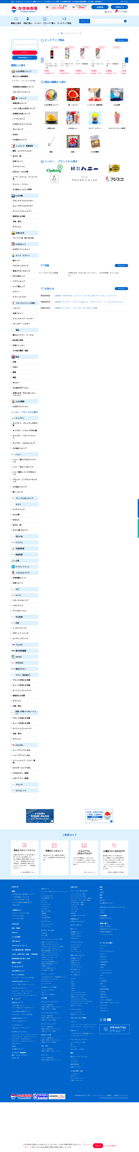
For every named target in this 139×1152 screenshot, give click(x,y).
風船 (14, 427)
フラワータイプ (76, 986)
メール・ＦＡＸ (112, 916)
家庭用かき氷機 (19, 266)
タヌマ (16, 554)
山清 (15, 610)
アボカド (44, 965)
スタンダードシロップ (21, 141)
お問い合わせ (123, 1)
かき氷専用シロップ (21, 121)
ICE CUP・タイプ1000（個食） (81, 950)
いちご (44, 950)
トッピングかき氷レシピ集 (20, 949)
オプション (17, 276)
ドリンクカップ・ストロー (23, 368)
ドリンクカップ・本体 (78, 1092)
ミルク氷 (74, 956)
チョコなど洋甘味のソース (50, 1011)
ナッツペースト (47, 1033)
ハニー (16, 504)
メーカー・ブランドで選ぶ (44, 21)
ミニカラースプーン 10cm (79, 1053)
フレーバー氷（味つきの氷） (24, 287)
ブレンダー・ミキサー (21, 373)
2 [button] (64, 83)
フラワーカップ (19, 331)
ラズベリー (45, 959)
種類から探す (16, 21)
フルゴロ (17, 694)
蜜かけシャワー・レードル (23, 384)
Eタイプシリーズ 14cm (78, 1044)
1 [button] (62, 83)
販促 (15, 406)
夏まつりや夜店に (106, 976)
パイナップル (46, 954)
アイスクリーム (19, 216)
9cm (72, 1031)
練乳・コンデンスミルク (22, 200)
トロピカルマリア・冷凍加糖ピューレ (54, 1027)
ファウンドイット (21, 616)
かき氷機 (17, 245)
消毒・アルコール (76, 1130)
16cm (73, 1040)
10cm (73, 1034)
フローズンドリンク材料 (23, 353)
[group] (52, 109)
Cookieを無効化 (110, 1145)
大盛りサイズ (75, 1012)
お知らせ (15, 936)
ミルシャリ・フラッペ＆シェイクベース (25, 1084)
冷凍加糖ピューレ (19, 627)
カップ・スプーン (21, 305)
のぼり (15, 417)
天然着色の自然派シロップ (23, 136)
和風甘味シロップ (19, 153)
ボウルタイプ (75, 988)
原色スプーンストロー (78, 1064)
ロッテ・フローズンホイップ (51, 998)
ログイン (108, 12)
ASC (15, 639)
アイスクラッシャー (77, 1128)
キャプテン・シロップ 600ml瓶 (25, 480)
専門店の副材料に (106, 981)
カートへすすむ (121, 12)
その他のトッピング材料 (22, 239)
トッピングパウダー (48, 1040)
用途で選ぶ (27, 21)
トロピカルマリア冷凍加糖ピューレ (82, 1083)
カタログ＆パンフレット (19, 995)
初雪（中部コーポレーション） (24, 762)
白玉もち (16, 569)
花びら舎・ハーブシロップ (20, 1077)
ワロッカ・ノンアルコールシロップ (25, 530)
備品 (15, 379)
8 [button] (77, 83)
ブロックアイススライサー (23, 250)
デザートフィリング (20, 683)
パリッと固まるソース (49, 1018)
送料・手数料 (16, 978)
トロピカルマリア (21, 622)
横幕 (14, 422)
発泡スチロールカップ (21, 320)
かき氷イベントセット (21, 299)
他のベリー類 (46, 961)
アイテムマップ (17, 1016)
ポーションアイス (47, 974)
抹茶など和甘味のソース (49, 1013)
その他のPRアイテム (21, 437)
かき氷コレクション (20, 456)
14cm (73, 1038)
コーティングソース (20, 688)
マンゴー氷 (74, 959)
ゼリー (44, 1042)
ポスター (16, 432)
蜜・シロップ (19, 148)
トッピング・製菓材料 (22, 195)
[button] (126, 110)
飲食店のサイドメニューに (108, 979)
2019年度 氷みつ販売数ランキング (23, 944)
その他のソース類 (47, 1020)
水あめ (15, 184)
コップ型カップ (19, 336)
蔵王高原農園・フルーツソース (51, 1000)
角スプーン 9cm (76, 1055)
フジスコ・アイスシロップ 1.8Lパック (24, 1045)
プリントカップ (76, 1001)
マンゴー (44, 952)
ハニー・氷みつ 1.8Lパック (23, 516)
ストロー (74, 1096)
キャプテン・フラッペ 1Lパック (24, 486)
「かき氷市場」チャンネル (20, 947)
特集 (13, 941)
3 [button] (66, 83)
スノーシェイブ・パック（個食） (24, 811)
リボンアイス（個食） (21, 828)
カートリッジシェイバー (22, 261)
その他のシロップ (19, 189)
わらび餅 (16, 564)
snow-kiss (17, 794)
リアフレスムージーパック (79, 1085)
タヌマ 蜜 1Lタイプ (20, 580)
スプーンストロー (19, 346)
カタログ (76, 908)
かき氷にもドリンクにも (22, 174)
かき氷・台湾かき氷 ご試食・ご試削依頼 (25, 1004)
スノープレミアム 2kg (21, 800)
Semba (17, 706)
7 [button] (75, 83)
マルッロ (17, 834)
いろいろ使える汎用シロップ (24, 158)
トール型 (74, 999)
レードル (74, 1111)
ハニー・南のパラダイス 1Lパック (24, 510)
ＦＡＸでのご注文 (18, 965)
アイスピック (75, 1123)
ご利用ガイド (17, 959)
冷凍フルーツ (18, 211)
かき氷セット (19, 294)
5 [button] (71, 83)
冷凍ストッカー (19, 395)
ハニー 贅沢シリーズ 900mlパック (24, 523)
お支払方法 (15, 974)
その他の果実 (46, 967)
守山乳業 (17, 666)
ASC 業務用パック (48, 948)
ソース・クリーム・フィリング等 (25, 227)
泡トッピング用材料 (48, 1044)
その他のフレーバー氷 (78, 965)
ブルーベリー (46, 956)
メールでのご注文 (18, 968)
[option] (69, 55)
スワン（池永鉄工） (21, 724)
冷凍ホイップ (46, 1016)
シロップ (16, 358)
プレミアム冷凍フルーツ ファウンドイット (55, 942)
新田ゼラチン (19, 718)
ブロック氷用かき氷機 (21, 729)
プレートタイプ (76, 1017)
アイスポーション (19, 660)
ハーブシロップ (19, 168)
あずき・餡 (17, 206)
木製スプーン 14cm (77, 1046)
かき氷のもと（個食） (21, 822)
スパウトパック (19, 559)
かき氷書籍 (18, 451)
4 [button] (68, 83)
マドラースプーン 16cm (78, 1049)
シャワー (74, 1109)
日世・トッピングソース (49, 992)
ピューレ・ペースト (20, 234)
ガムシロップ (18, 179)
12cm (73, 1036)
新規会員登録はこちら (27, 107)
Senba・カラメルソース (49, 1007)
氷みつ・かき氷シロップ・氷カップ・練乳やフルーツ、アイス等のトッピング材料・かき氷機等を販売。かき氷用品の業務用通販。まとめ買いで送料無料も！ (57, 1)
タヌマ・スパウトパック (49, 1003)
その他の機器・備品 (20, 400)
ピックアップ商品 (64, 21)
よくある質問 (16, 987)
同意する (98, 1146)
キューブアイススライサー (23, 255)
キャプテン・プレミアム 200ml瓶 (23, 130)
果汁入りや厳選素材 (20, 126)
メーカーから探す (106, 992)
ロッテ (16, 645)
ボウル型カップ (19, 326)
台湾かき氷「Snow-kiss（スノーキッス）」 (24, 444)
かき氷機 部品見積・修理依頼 (21, 1000)
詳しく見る (80, 65)
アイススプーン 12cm (78, 1042)
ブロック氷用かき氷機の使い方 (22, 952)
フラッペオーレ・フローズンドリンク (24, 1086)
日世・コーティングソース (50, 1005)
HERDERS (17, 712)
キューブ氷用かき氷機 (21, 735)
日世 (15, 672)
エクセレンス (19, 840)
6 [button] (73, 83)
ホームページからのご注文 (20, 963)
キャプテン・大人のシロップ (24, 493)
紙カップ (16, 310)
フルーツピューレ (47, 1031)
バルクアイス (18, 655)
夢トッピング (18, 541)
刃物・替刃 (17, 271)
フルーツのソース (47, 1009)
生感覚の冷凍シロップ (21, 163)
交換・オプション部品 (49, 1059)
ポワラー (74, 1126)
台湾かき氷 (18, 282)
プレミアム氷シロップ (22, 548)
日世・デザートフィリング (50, 994)
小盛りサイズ (75, 984)
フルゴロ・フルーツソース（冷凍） (53, 996)
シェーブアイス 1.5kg (21, 805)
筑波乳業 (17, 604)
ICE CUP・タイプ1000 (21, 817)
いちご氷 (74, 961)
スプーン (16, 341)
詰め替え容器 (18, 390)
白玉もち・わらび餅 (20, 221)
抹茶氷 (73, 963)
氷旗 (14, 411)
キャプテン (18, 468)
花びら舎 (17, 586)
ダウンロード (87, 912)
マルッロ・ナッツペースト (50, 1029)
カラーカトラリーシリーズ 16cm (81, 1051)
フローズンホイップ (20, 650)
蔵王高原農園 (19, 700)
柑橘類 (44, 963)
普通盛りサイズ (76, 981)
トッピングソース (19, 677)
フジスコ (17, 592)
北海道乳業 (18, 598)
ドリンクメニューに (106, 984)
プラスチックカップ (20, 315)
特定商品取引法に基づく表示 (21, 1008)
